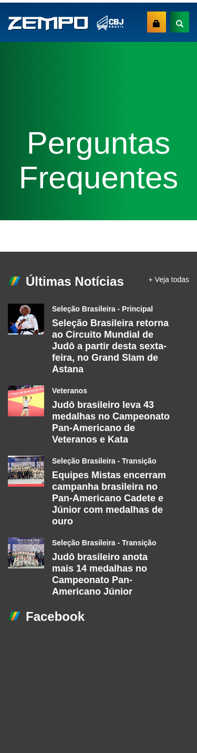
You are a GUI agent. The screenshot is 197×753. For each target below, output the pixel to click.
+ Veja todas (169, 279)
